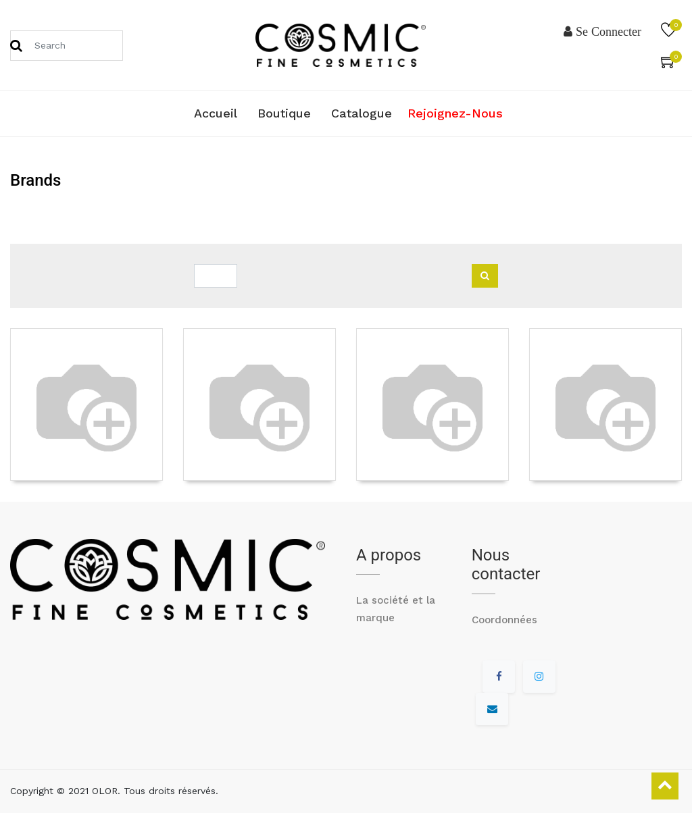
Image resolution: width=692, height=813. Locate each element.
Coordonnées (504, 620)
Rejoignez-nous (455, 113)
